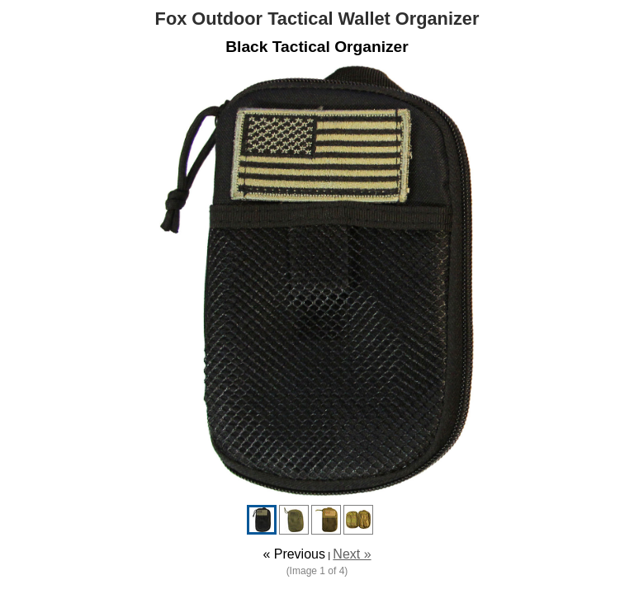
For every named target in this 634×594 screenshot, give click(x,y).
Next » (352, 554)
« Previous (294, 554)
